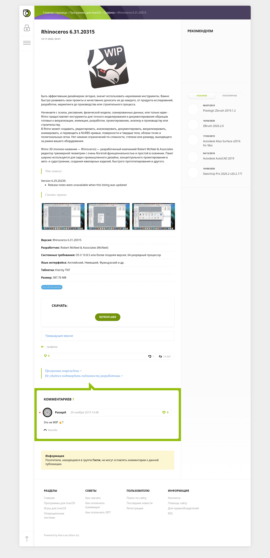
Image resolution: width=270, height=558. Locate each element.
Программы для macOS (85, 12)
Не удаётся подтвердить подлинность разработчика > (84, 376)
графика (52, 347)
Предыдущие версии (59, 336)
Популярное (229, 95)
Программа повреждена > (63, 371)
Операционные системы (54, 516)
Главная (49, 498)
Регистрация (135, 508)
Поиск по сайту (137, 498)
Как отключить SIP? (98, 512)
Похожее (202, 95)
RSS (170, 514)
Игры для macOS (55, 508)
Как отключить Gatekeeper (95, 505)
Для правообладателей (183, 508)
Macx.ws (63, 535)
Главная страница (55, 12)
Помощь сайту (177, 503)
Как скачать (93, 498)
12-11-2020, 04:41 (51, 38)
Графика (109, 12)
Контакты (174, 498)
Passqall (60, 413)
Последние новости (140, 503)
